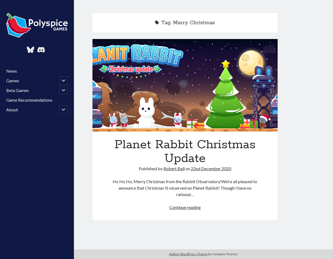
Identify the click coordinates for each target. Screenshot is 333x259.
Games (12, 80)
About (12, 109)
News (11, 70)
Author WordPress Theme (188, 254)
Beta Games (17, 90)
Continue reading (185, 207)
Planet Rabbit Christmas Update (184, 85)
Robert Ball (174, 168)
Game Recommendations (29, 99)
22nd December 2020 (211, 168)
